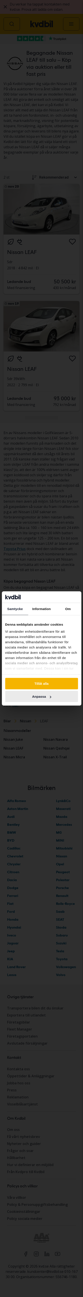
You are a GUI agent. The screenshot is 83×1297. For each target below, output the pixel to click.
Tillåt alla (42, 683)
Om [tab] (68, 609)
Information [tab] (41, 609)
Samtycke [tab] (15, 609)
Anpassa (41, 696)
